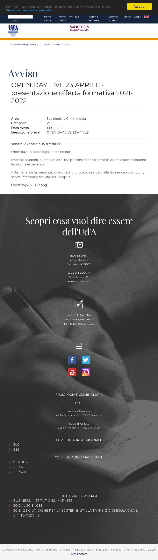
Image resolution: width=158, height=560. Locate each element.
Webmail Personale (93, 18)
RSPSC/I (19, 472)
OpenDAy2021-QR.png (29, 185)
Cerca (14, 20)
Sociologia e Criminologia (66, 119)
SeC (16, 444)
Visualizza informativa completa (28, 10)
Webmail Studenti (113, 18)
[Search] (20, 16)
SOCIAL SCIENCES (28, 505)
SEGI (17, 449)
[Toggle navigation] (145, 31)
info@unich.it (83, 315)
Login (137, 16)
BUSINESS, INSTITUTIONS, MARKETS (42, 501)
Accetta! (139, 6)
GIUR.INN (20, 462)
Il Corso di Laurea (50, 44)
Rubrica (126, 16)
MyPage (74, 16)
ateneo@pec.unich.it (82, 319)
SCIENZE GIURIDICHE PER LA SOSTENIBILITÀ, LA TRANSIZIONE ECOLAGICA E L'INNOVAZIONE (75, 512)
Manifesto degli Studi (23, 44)
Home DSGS (62, 18)
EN (146, 16)
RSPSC (18, 467)
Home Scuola (47, 18)
